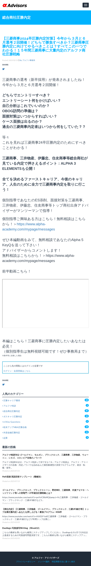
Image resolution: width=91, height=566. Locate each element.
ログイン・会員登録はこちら (16, 371)
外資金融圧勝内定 (11, 432)
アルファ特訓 (9, 405)
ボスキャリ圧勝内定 (12, 416)
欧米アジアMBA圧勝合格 (14, 427)
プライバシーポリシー (25, 562)
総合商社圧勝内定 (11, 411)
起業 (5, 438)
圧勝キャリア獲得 (11, 400)
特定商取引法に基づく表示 (63, 562)
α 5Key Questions (11, 422)
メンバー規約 (43, 562)
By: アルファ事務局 (27, 60)
